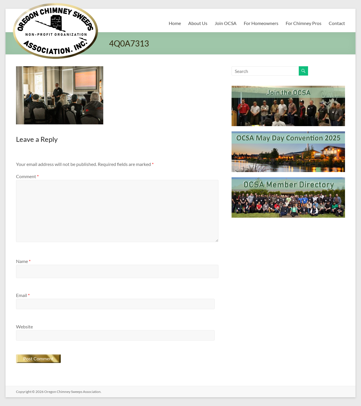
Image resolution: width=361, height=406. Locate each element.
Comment (27, 176)
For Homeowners (261, 23)
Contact (337, 23)
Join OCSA (225, 23)
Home (175, 23)
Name (23, 261)
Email (23, 295)
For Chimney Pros (303, 23)
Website (24, 326)
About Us (197, 23)
